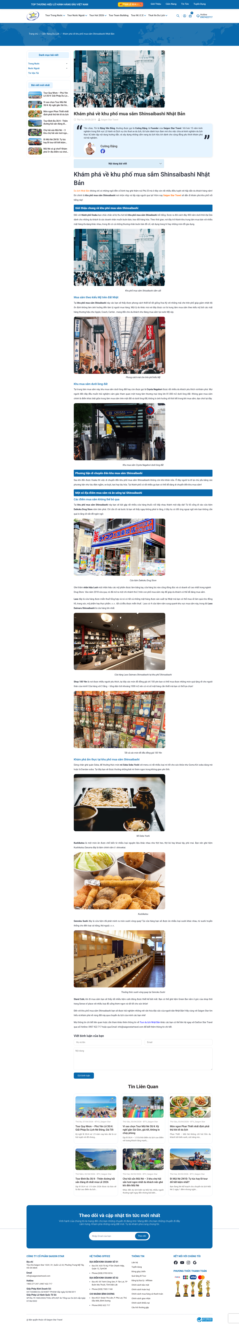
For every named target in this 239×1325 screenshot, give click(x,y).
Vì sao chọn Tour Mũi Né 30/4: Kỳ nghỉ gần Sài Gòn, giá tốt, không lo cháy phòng (141, 1130)
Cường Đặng (108, 146)
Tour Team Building (118, 15)
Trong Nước (33, 63)
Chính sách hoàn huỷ (141, 1289)
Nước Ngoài (33, 68)
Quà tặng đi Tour (139, 1276)
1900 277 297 (33, 1284)
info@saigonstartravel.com (38, 1276)
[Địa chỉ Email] (119, 1236)
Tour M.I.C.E (137, 15)
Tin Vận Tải (33, 73)
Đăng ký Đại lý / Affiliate (142, 1280)
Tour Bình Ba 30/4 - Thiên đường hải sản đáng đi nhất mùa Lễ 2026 (55, 122)
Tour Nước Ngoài (76, 15)
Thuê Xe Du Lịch (156, 15)
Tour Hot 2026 (97, 15)
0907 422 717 (46, 1284)
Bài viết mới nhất (40, 85)
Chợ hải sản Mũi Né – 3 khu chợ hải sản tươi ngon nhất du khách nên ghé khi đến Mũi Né (143, 1182)
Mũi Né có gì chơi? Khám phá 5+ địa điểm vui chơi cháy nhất (55, 150)
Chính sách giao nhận (141, 1298)
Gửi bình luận (84, 1075)
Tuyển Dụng (200, 4)
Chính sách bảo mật (140, 1285)
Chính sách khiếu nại (141, 1303)
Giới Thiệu (156, 4)
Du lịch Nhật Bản (82, 191)
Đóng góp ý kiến (139, 1271)
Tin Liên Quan (143, 1086)
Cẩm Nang (171, 4)
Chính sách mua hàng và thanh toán (147, 1294)
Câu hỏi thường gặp (140, 1307)
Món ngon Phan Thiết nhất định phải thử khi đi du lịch (56, 113)
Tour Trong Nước (54, 15)
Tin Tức (185, 4)
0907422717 (206, 17)
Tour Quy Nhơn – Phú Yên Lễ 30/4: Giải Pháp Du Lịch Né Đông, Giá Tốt (56, 94)
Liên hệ (135, 1262)
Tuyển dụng (137, 1267)
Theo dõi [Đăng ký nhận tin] (142, 1236)
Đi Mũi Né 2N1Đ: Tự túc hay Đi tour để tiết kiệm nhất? (54, 141)
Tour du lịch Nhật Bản (150, 1022)
